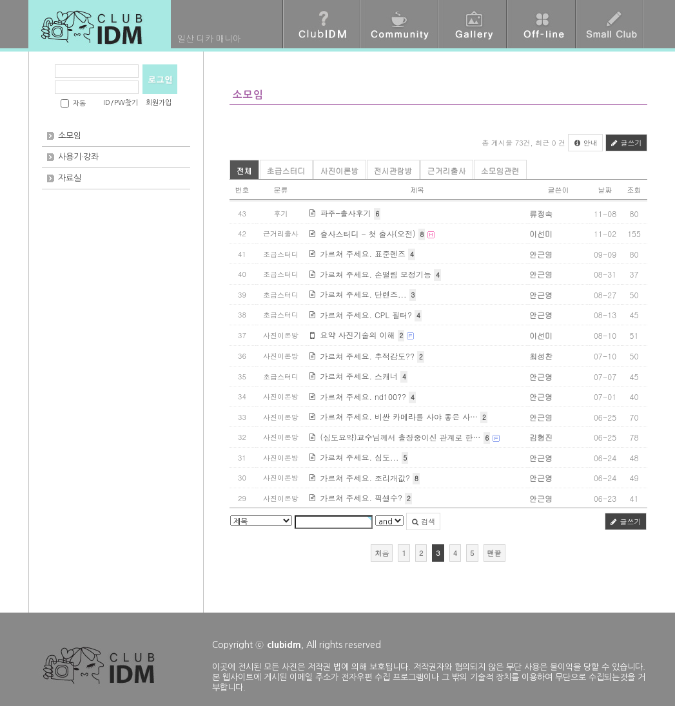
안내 (585, 143)
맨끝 (494, 553)
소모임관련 (500, 170)
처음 (382, 553)
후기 (281, 213)
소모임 (69, 135)
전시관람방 (393, 170)
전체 (244, 170)
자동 (79, 103)
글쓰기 (626, 143)
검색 (423, 521)
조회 (634, 190)
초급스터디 (286, 170)
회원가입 (158, 102)
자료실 (69, 178)
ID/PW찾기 (120, 102)
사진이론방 (339, 170)
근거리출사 (446, 170)
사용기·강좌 (78, 157)
